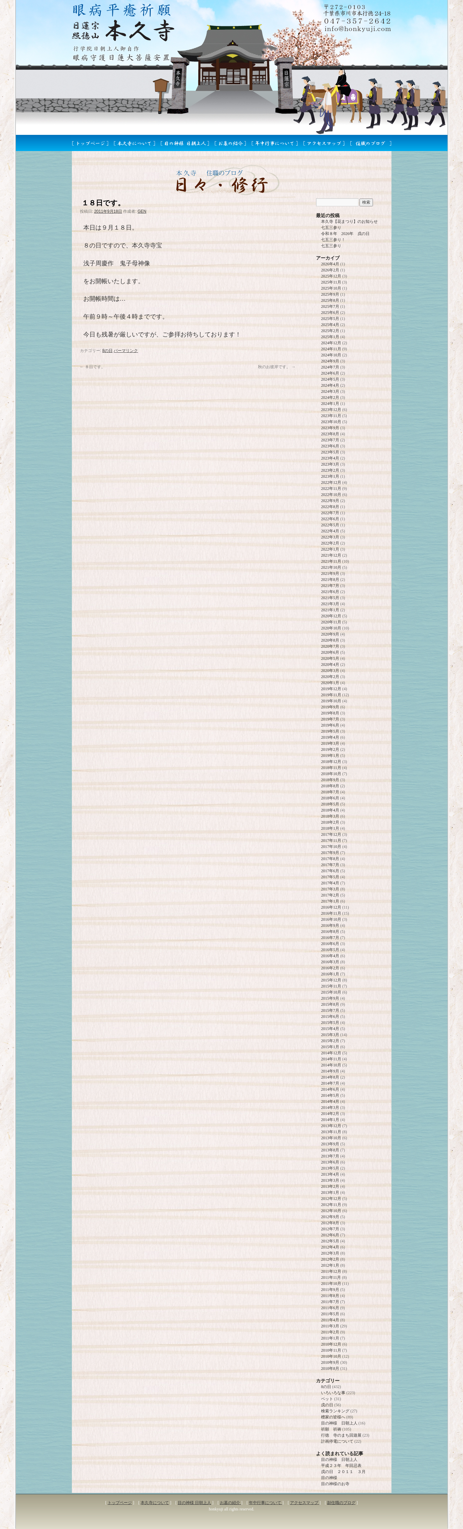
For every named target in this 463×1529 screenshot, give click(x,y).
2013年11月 (331, 1131)
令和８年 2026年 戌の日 (345, 233)
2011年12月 (331, 1271)
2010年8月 (330, 1368)
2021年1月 (330, 610)
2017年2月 (330, 895)
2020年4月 (330, 664)
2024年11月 (331, 349)
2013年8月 (330, 1150)
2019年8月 (330, 713)
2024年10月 (331, 355)
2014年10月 (331, 1065)
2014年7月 (330, 1083)
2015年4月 (330, 1028)
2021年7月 (330, 585)
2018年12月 (331, 761)
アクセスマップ (304, 1502)
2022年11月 (331, 488)
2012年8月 (330, 1223)
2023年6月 (330, 446)
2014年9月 (330, 1071)
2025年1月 (330, 336)
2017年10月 (331, 846)
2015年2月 (330, 1040)
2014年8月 (330, 1077)
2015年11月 (331, 986)
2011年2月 (330, 1332)
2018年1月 (330, 828)
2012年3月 (330, 1253)
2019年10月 (331, 701)
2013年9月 (330, 1144)
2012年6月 (330, 1235)
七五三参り (331, 227)
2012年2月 (330, 1259)
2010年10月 (331, 1356)
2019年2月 (330, 749)
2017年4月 (330, 883)
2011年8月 (330, 1295)
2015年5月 (330, 1022)
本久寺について (155, 1502)
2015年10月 (331, 992)
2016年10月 (331, 919)
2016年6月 (330, 943)
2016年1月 (330, 974)
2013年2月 (330, 1186)
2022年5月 (330, 525)
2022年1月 (330, 549)
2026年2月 (330, 270)
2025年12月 (331, 276)
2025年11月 (331, 282)
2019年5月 (330, 731)
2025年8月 (330, 300)
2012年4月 (330, 1247)
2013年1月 (330, 1192)
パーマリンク (126, 350)
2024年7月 (330, 367)
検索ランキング (335, 1411)
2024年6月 (330, 373)
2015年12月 (331, 980)
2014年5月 (330, 1095)
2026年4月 (330, 264)
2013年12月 (331, 1125)
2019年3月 (330, 743)
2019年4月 (330, 737)
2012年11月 (331, 1204)
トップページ (120, 1502)
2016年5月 (330, 949)
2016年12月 (331, 907)
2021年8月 (330, 579)
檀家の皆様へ (333, 1417)
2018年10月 (331, 773)
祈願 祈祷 (331, 1429)
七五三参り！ (333, 239)
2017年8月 (330, 858)
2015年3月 (330, 1034)
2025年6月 (330, 312)
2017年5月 (330, 877)
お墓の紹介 (230, 1502)
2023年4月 (330, 458)
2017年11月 (331, 840)
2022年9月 (330, 500)
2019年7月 (330, 719)
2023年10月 (331, 421)
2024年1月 (330, 403)
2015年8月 (330, 1004)
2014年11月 (331, 1059)
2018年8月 (330, 786)
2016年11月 (331, 913)
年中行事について (265, 1502)
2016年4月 (330, 955)
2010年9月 (330, 1362)
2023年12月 (331, 409)
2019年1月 (330, 755)
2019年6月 (330, 725)
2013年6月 (330, 1162)
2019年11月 (331, 695)
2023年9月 (330, 427)
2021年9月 (330, 573)
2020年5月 (330, 658)
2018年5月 (330, 804)
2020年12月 (331, 616)
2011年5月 (330, 1314)
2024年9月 (330, 361)
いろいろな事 (333, 1392)
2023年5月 (330, 452)
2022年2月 (330, 543)
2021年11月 (331, 561)
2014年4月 (330, 1101)
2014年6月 (330, 1089)
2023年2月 (330, 470)
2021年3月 (330, 603)
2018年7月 (330, 792)
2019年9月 (330, 707)
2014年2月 (330, 1113)
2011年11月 (331, 1277)
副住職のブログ (341, 1502)
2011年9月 (330, 1289)
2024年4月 (330, 385)
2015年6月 (330, 1016)
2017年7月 (330, 864)
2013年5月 (330, 1168)
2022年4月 (330, 531)
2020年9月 (330, 634)
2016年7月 (330, 937)
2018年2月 (330, 822)
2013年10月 (331, 1138)
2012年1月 (330, 1265)
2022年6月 (330, 519)
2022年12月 (331, 482)
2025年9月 (330, 294)
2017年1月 (330, 901)
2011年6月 (330, 1307)
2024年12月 (331, 343)
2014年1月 (330, 1119)
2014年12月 (331, 1053)
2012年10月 (331, 1210)
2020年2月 (330, 676)
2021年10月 (331, 567)
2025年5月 (330, 318)
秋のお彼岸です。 (276, 366)
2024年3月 (330, 391)
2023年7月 (330, 440)
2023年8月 (330, 434)
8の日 (107, 350)
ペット (327, 1398)
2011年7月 (330, 1301)
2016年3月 (330, 962)
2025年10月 (331, 288)
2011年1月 (330, 1338)
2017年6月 (330, 871)
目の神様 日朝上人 (339, 1423)
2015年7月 (330, 1010)
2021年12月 (331, 555)
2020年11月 (331, 622)
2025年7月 (330, 306)
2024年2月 (330, 397)
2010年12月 (331, 1344)
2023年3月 (330, 464)
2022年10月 (331, 494)
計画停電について (337, 1441)
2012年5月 (330, 1241)
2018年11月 (331, 767)
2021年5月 (330, 597)
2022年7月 (330, 512)
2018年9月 (330, 779)
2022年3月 (330, 537)
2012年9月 (330, 1216)
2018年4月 (330, 810)
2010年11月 (331, 1350)
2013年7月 (330, 1156)
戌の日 (327, 1405)
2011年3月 (330, 1326)
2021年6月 (330, 591)
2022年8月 (330, 506)
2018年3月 (330, 816)
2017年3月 (330, 889)
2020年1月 (330, 682)
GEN (142, 211)
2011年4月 (330, 1320)
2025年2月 (330, 330)
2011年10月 (331, 1283)
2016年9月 (330, 925)
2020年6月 (330, 652)
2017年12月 (331, 834)
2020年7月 (330, 646)
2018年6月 (330, 798)
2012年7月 (330, 1229)
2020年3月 (330, 670)
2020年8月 (330, 640)
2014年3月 (330, 1107)
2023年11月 (331, 415)
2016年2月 (330, 968)
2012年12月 (331, 1198)
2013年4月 (330, 1174)
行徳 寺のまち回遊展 (341, 1435)
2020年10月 (331, 628)
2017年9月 (330, 852)
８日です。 (92, 366)
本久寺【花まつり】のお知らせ (349, 221)
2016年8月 (330, 931)
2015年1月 (330, 1047)
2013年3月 (330, 1180)
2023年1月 (330, 476)
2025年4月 (330, 324)
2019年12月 (331, 688)
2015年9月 (330, 998)
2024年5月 (330, 379)
